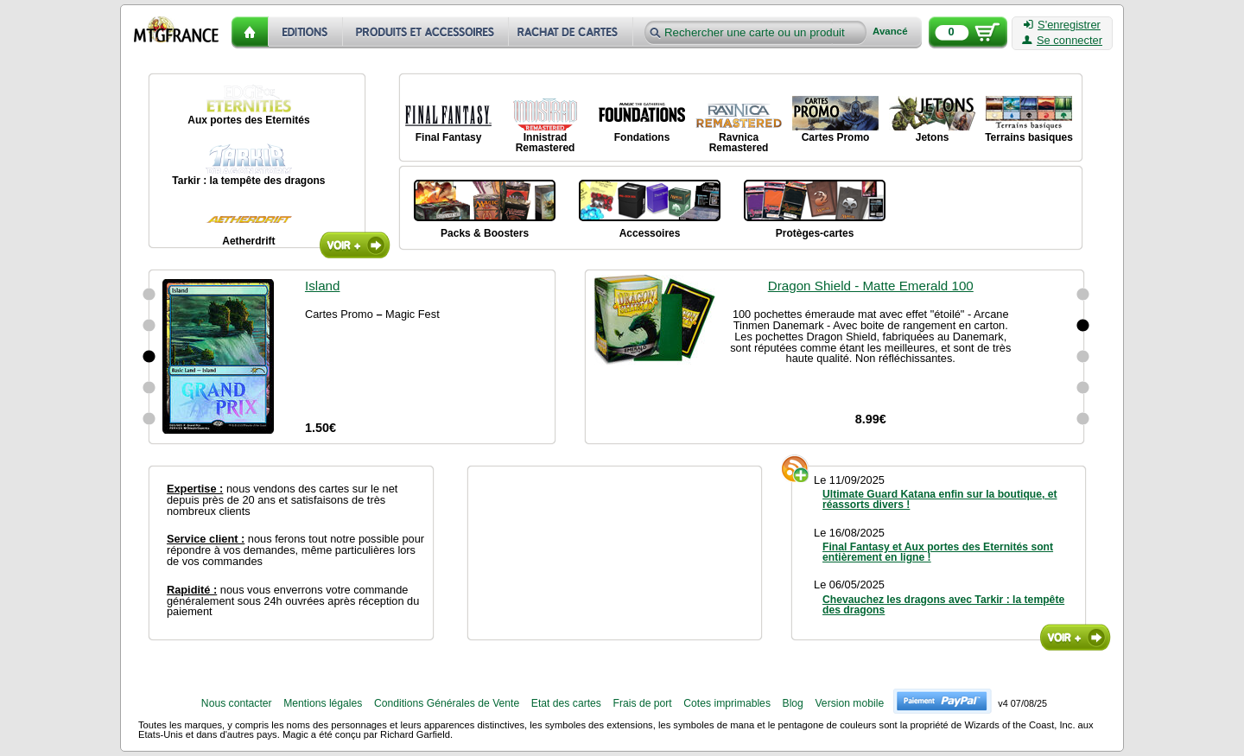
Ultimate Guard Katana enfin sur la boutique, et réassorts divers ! (939, 499)
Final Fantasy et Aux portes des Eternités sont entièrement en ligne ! (937, 552)
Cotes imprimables (727, 703)
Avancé (890, 31)
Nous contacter (236, 703)
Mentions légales (322, 703)
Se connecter (1062, 41)
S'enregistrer (1062, 25)
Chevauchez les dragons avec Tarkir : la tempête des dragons (943, 604)
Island (322, 285)
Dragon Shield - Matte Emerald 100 (871, 296)
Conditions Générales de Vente (446, 703)
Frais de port (641, 703)
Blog (793, 703)
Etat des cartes (566, 703)
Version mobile (849, 703)
